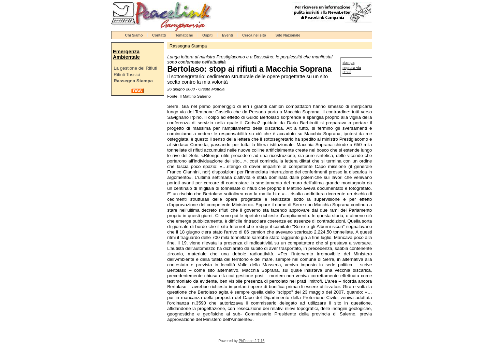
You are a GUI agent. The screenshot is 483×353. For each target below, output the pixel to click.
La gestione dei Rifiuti (135, 68)
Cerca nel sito (254, 35)
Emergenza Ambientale (126, 54)
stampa (348, 62)
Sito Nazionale (287, 35)
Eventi (227, 35)
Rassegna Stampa (133, 80)
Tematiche (184, 35)
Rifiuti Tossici (127, 74)
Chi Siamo (134, 35)
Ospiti (207, 35)
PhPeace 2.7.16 (252, 341)
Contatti (159, 35)
